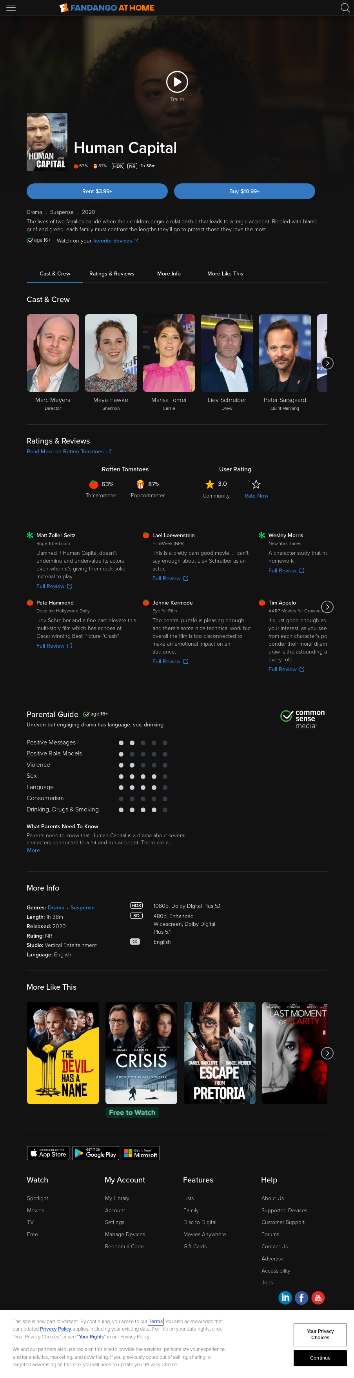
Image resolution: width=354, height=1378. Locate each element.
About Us (272, 1198)
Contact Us (274, 1246)
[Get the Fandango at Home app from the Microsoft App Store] (141, 1153)
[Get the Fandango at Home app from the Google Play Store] (96, 1153)
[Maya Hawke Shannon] (111, 363)
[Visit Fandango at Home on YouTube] (318, 1299)
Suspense (83, 907)
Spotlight (37, 1198)
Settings (114, 1222)
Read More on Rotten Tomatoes (69, 451)
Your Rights (91, 1337)
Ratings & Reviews (111, 273)
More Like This (225, 273)
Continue (320, 1358)
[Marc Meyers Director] (53, 363)
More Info (169, 273)
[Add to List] (322, 166)
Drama (56, 907)
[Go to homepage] (107, 8)
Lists (188, 1198)
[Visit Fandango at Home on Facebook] (301, 1299)
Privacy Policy (55, 1329)
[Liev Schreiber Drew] (227, 363)
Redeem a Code (124, 1246)
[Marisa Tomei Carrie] (169, 363)
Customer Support (283, 1222)
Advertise (272, 1258)
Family (191, 1210)
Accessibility (275, 1271)
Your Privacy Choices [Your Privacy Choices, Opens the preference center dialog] (320, 1335)
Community (216, 496)
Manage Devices (125, 1234)
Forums (270, 1234)
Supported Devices (284, 1210)
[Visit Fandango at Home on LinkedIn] (285, 1299)
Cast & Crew (55, 273)
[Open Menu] (11, 8)
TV (30, 1222)
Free (32, 1234)
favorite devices (115, 240)
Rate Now (256, 496)
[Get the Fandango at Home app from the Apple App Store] (48, 1153)
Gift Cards (195, 1246)
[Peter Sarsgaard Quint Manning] (285, 363)
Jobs (267, 1282)
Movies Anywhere (204, 1234)
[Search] (345, 8)
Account (115, 1210)
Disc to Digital (199, 1222)
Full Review (54, 586)
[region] (177, 1344)
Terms (156, 1321)
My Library (117, 1198)
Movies (35, 1210)
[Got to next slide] (327, 363)
